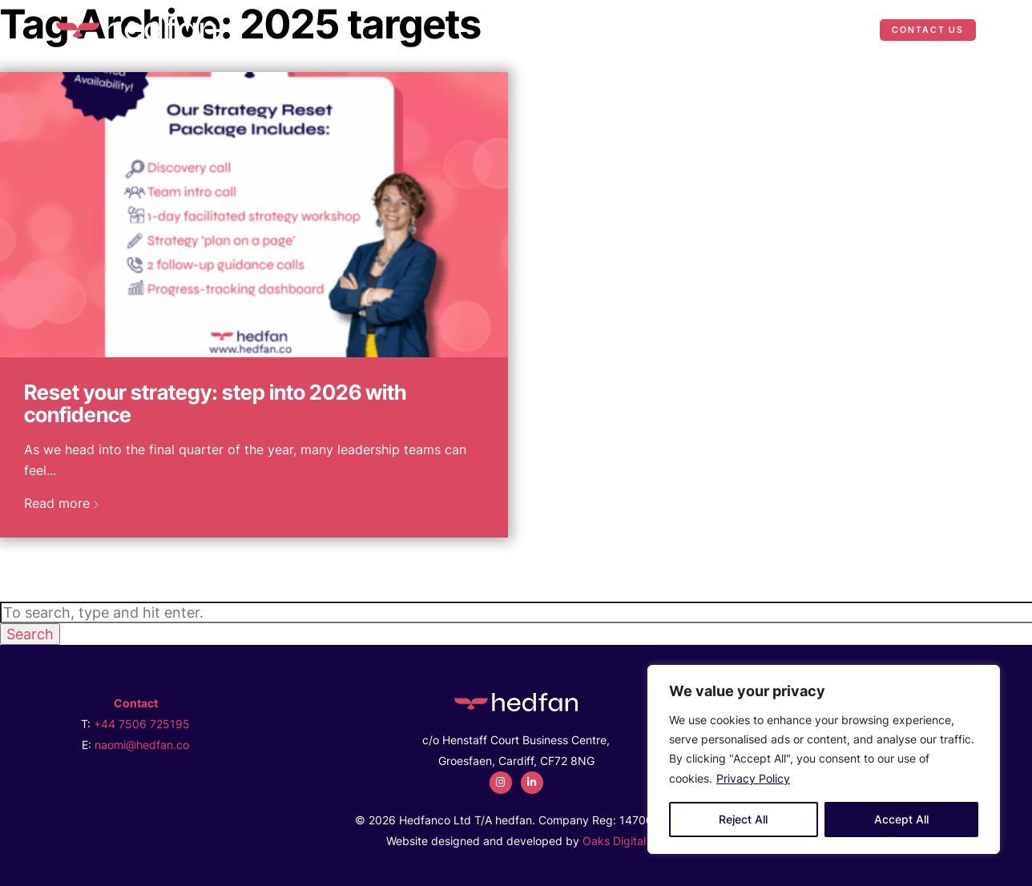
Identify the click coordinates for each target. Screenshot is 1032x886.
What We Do (627, 29)
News (839, 29)
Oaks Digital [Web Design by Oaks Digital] (614, 841)
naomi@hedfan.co (142, 744)
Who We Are (523, 29)
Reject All (743, 819)
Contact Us (928, 29)
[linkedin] (532, 782)
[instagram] (501, 782)
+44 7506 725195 (142, 724)
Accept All (901, 819)
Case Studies (754, 29)
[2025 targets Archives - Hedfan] (136, 28)
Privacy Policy (753, 778)
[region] (823, 759)
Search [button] (30, 634)
